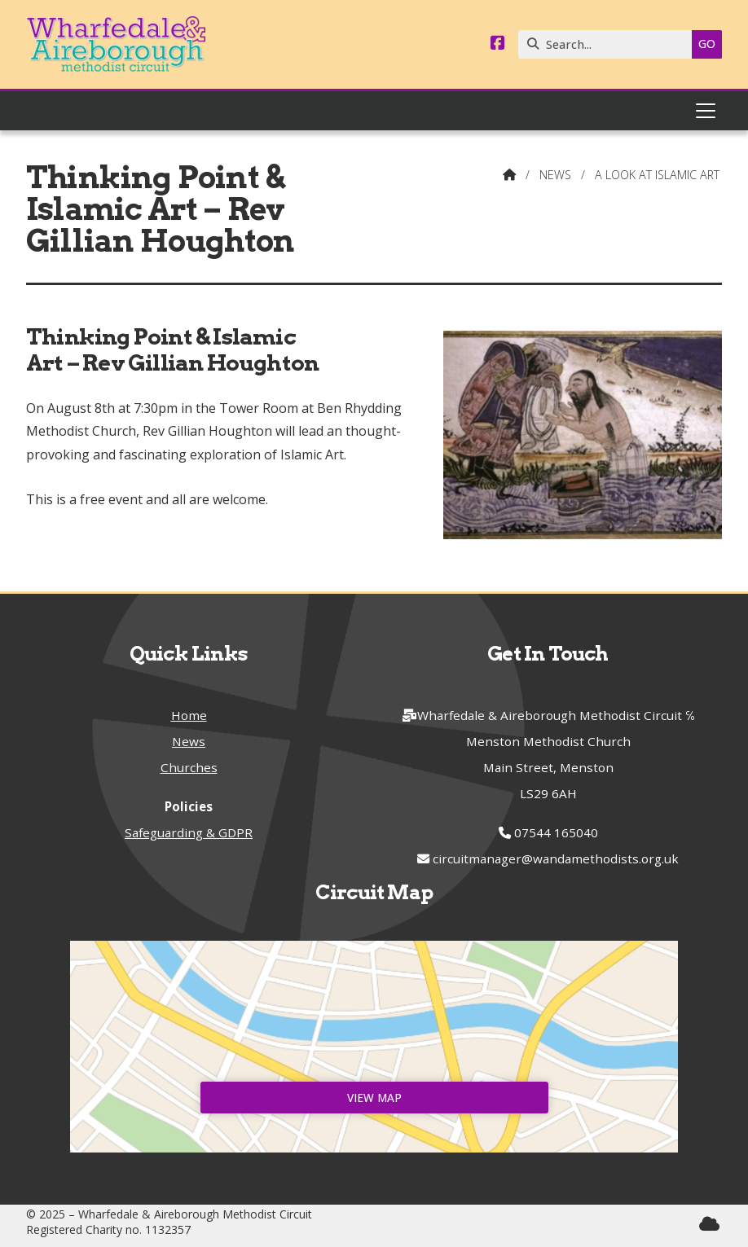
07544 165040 (556, 832)
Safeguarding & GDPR (189, 832)
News (555, 174)
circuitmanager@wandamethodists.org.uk (556, 858)
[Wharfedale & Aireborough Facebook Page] (498, 44)
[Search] (609, 44)
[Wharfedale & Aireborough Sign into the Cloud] (709, 1224)
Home (189, 715)
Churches (189, 767)
